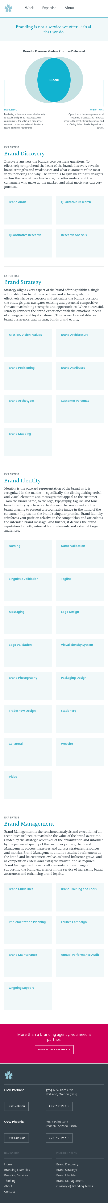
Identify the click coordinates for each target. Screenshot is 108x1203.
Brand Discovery (67, 1164)
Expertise (49, 8)
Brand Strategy (66, 1170)
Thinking (10, 1180)
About (69, 8)
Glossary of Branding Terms (74, 1186)
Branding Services (16, 1175)
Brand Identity (66, 1175)
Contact (9, 1191)
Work (29, 8)
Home (8, 1164)
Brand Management (70, 1180)
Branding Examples (17, 1170)
